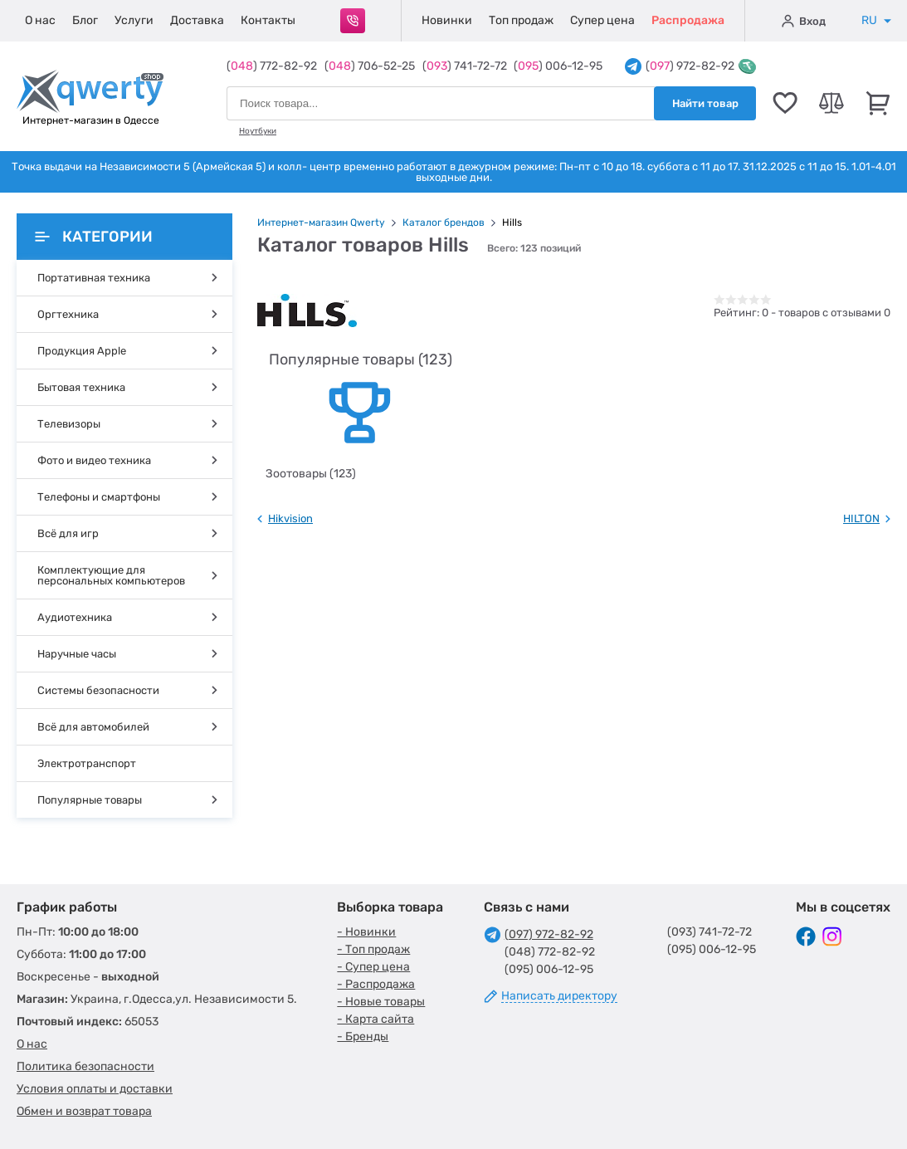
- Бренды (362, 1036)
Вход (804, 20)
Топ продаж (521, 20)
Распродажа (687, 20)
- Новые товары (381, 1002)
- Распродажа (376, 984)
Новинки (447, 20)
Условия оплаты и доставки (95, 1089)
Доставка (197, 20)
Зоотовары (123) (311, 474)
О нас (40, 20)
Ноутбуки (257, 131)
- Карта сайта (375, 1019)
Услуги (134, 20)
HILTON (861, 518)
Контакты (268, 20)
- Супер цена (373, 967)
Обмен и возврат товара (84, 1111)
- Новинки (366, 932)
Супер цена (602, 20)
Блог (85, 20)
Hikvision (290, 518)
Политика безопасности (85, 1066)
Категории (94, 236)
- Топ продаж (373, 949)
